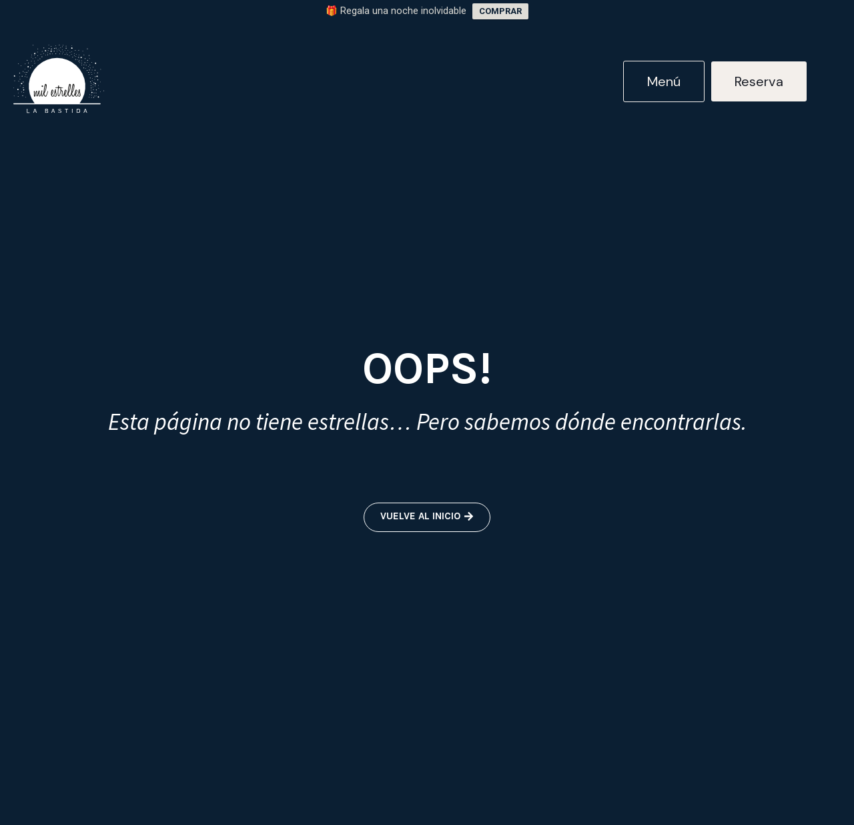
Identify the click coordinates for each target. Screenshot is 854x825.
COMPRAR (500, 11)
